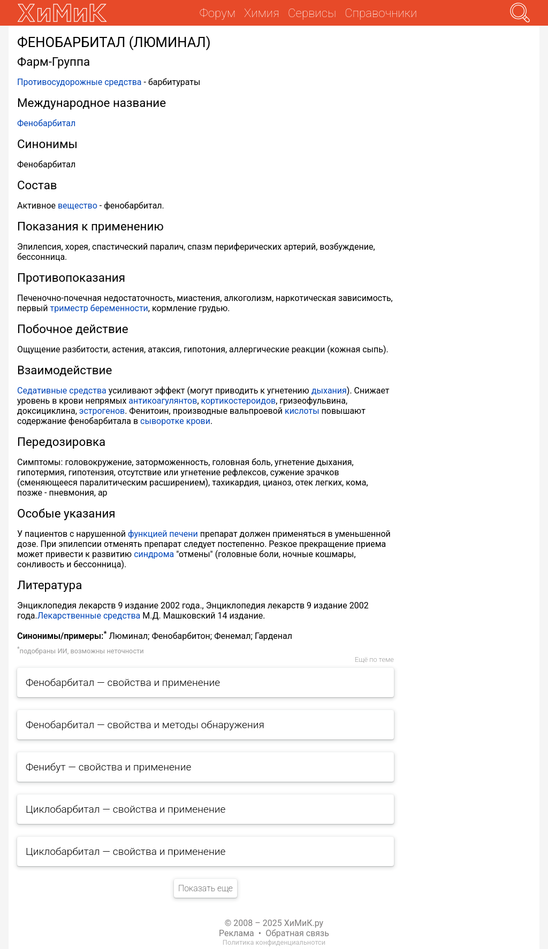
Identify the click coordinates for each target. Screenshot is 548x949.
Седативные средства (61, 390)
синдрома (154, 554)
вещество (77, 205)
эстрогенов (102, 411)
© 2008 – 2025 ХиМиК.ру (274, 923)
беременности (119, 308)
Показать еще (205, 888)
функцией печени (163, 534)
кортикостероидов (238, 401)
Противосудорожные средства (79, 82)
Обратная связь (297, 933)
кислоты (302, 411)
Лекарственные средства (89, 616)
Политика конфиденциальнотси (274, 942)
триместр (69, 308)
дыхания (329, 390)
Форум (217, 13)
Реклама (236, 933)
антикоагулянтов (162, 401)
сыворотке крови (175, 421)
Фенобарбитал (46, 123)
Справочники (381, 13)
